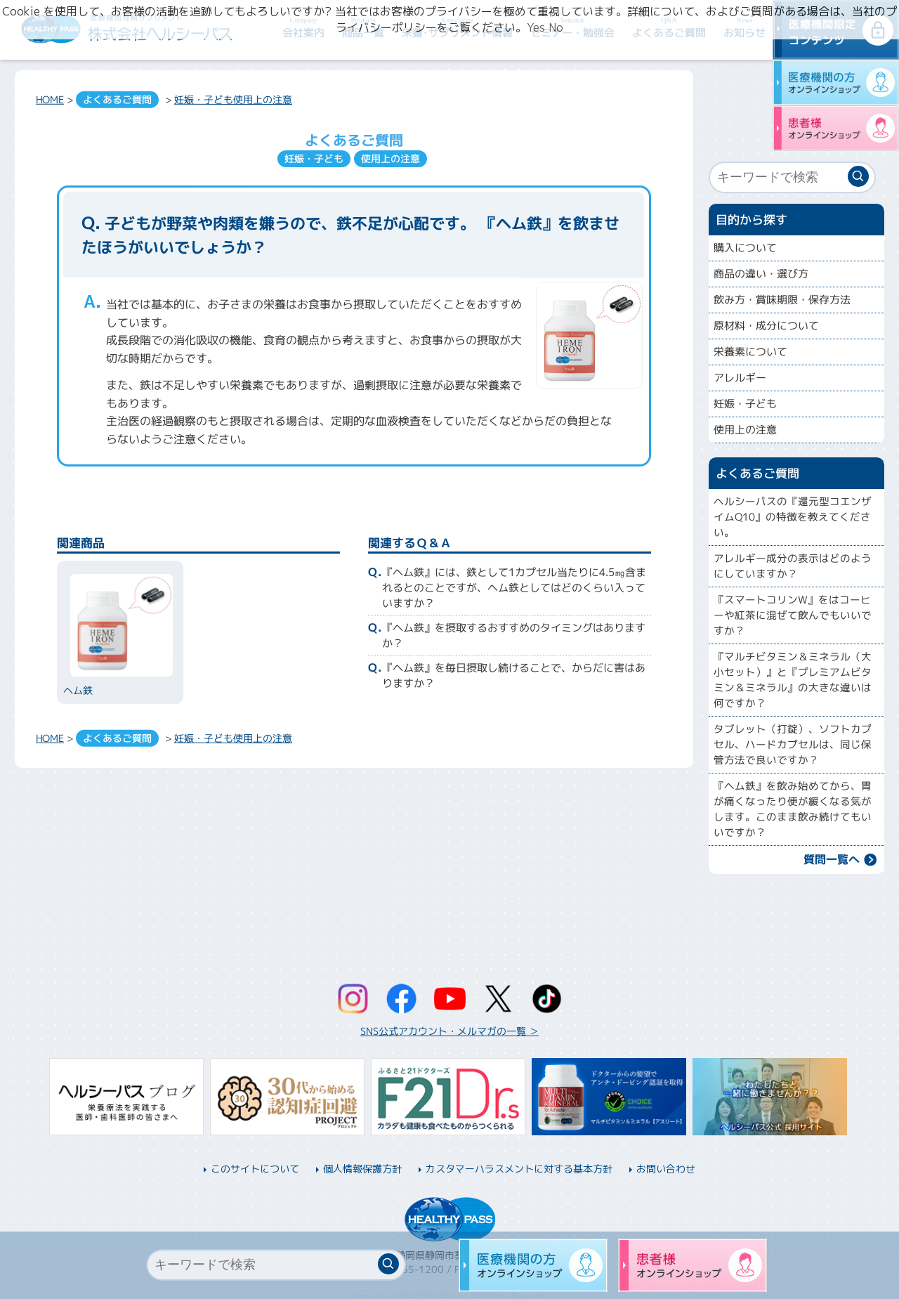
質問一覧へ (831, 859)
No (556, 27)
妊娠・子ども (203, 99)
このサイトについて (255, 1168)
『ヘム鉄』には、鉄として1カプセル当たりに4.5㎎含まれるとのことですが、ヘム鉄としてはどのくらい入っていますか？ (514, 588)
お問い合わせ (665, 1168)
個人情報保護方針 (362, 1168)
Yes (536, 27)
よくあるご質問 (117, 99)
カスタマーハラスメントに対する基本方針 (519, 1168)
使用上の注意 (262, 99)
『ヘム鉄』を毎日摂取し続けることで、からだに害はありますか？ (513, 675)
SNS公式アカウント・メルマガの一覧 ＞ (449, 1031)
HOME (50, 99)
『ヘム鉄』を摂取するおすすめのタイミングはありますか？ (513, 635)
